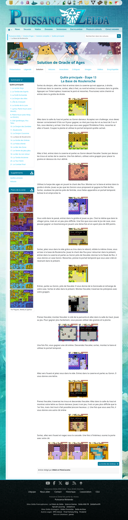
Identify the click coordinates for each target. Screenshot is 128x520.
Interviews (61, 29)
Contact (58, 491)
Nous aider (45, 491)
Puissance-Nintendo (64, 499)
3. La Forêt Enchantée (18, 95)
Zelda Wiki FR (83, 504)
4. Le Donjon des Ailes (18, 98)
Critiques (76, 69)
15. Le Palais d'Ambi (18, 143)
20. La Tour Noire (16, 161)
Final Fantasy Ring (71, 512)
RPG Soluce (57, 512)
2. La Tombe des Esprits (19, 91)
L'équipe (32, 491)
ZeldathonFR (95, 504)
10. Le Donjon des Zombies (20, 126)
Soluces (27, 29)
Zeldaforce (70, 507)
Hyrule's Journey (58, 507)
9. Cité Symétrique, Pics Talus (19, 121)
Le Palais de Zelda (56, 504)
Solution (39, 69)
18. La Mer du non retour (20, 154)
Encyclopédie (76, 29)
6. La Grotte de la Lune (19, 105)
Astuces (51, 69)
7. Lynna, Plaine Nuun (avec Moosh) (21, 110)
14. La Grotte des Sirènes (20, 140)
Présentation (15, 69)
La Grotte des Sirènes (108, 464)
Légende (27, 69)
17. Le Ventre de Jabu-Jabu (20, 150)
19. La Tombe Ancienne (19, 157)
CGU (98, 491)
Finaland (82, 512)
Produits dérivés (94, 29)
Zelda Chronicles (67, 509)
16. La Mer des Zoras (18, 147)
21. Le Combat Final (18, 164)
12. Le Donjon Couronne (19, 133)
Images (88, 69)
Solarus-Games (71, 504)
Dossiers (49, 29)
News (17, 29)
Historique (71, 491)
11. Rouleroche (16, 130)
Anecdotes (63, 69)
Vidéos (38, 29)
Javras (71, 514)
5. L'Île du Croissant (17, 102)
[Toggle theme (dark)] (10, 29)
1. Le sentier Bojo (17, 88)
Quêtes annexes (16, 178)
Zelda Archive (80, 509)
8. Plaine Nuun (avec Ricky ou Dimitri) (20, 116)
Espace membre (112, 29)
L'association (85, 491)
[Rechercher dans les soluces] (101, 36)
